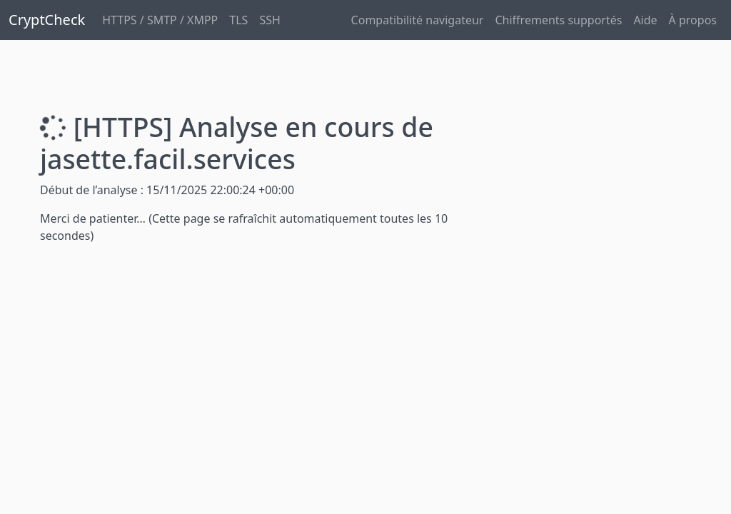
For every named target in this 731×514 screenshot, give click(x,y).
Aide (645, 20)
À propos (693, 20)
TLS (238, 20)
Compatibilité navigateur (417, 20)
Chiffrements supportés (558, 20)
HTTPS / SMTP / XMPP (160, 20)
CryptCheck (47, 19)
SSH (269, 20)
